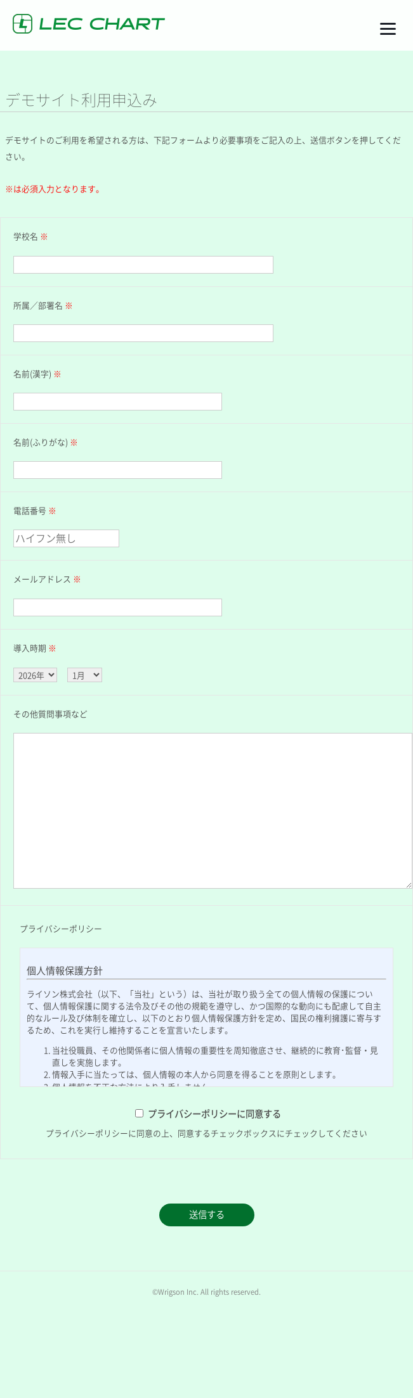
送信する (207, 1214)
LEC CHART (89, 24)
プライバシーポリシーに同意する (214, 1114)
